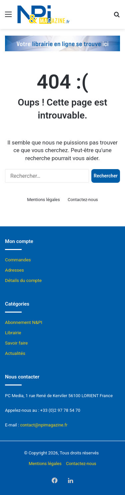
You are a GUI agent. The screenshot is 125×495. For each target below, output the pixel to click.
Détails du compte (23, 280)
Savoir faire (16, 343)
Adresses (14, 270)
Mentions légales (43, 199)
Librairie (13, 332)
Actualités (15, 353)
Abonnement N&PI (23, 322)
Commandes (18, 259)
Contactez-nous (83, 199)
